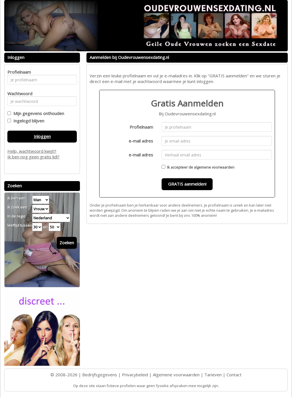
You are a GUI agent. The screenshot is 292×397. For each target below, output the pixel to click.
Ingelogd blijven (27, 121)
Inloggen (42, 136)
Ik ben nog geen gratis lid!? (33, 157)
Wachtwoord (18, 93)
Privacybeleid (135, 374)
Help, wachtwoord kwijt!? (31, 151)
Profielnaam (141, 127)
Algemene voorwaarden (176, 374)
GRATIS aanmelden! (187, 184)
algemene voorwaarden (214, 167)
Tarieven (213, 374)
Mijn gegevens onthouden (37, 113)
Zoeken (67, 242)
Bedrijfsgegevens (99, 374)
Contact (234, 374)
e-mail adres (141, 141)
